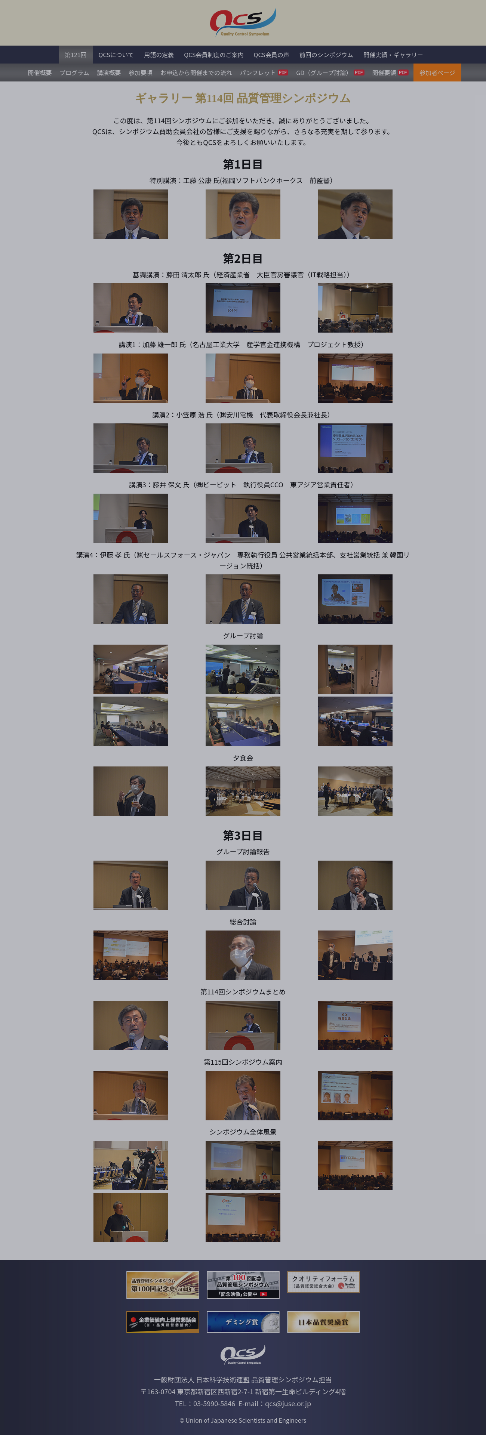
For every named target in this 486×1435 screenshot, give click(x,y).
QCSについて (116, 54)
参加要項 (141, 72)
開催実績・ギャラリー (393, 54)
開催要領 (390, 72)
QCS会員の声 (271, 54)
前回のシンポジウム (326, 54)
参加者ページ (437, 72)
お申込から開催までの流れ (196, 72)
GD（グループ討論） (330, 72)
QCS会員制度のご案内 (213, 54)
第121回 (76, 54)
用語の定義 (159, 54)
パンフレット (264, 72)
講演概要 (109, 72)
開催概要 (40, 72)
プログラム (74, 72)
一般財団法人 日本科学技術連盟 (202, 1379)
